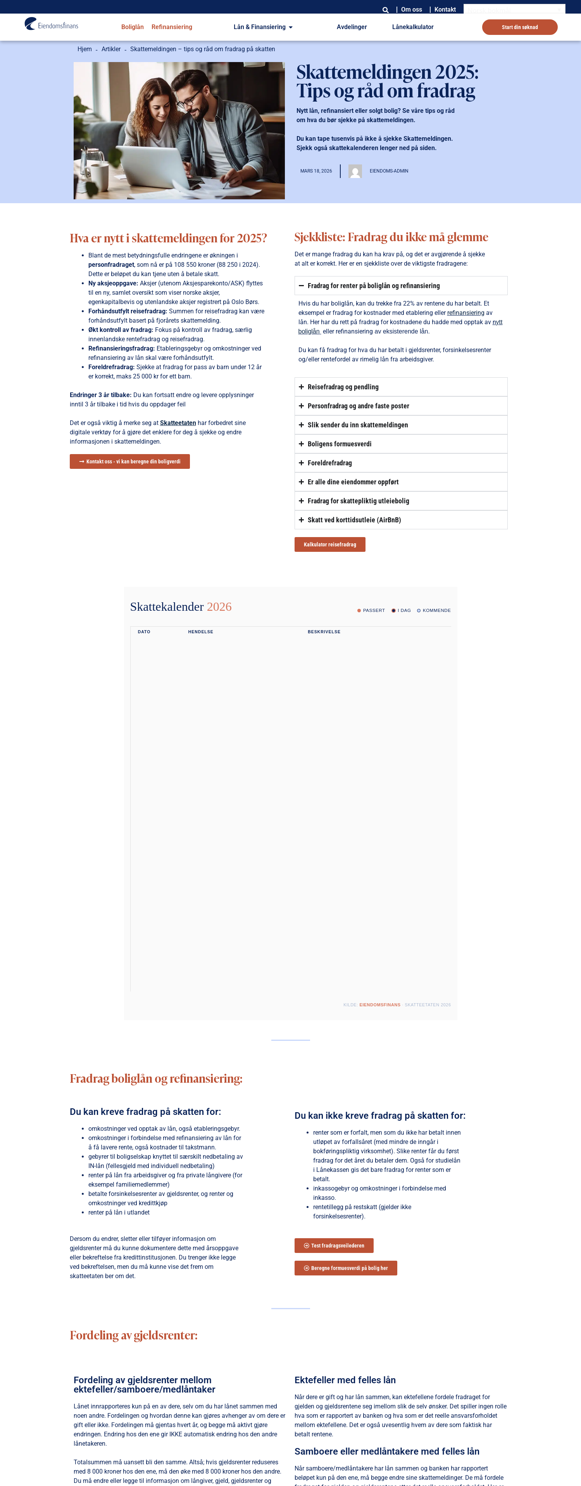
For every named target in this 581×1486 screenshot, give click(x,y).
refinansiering (465, 312)
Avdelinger (352, 27)
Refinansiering (172, 27)
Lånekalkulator (413, 27)
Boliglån (132, 27)
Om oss (411, 9)
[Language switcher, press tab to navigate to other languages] (515, 10)
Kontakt (445, 9)
